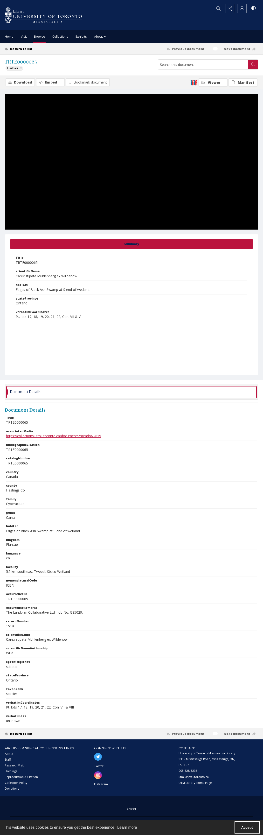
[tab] (131, 244)
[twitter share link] (98, 757)
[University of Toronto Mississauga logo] (43, 15)
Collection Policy (16, 783)
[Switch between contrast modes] (253, 8)
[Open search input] (217, 8)
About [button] (101, 36)
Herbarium (14, 68)
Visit (24, 36)
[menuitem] (131, 808)
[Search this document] (203, 64)
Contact (131, 809)
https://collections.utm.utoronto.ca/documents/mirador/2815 (53, 436)
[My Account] (241, 8)
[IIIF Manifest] (242, 82)
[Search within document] (253, 64)
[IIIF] (194, 82)
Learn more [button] (127, 827)
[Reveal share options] (229, 8)
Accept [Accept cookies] (247, 827)
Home (9, 36)
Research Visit (14, 765)
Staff (8, 760)
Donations (12, 788)
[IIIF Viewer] (213, 82)
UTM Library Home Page (195, 783)
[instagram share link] (98, 775)
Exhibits (81, 36)
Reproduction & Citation (21, 777)
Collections (60, 36)
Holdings (11, 771)
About (9, 754)
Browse (39, 36)
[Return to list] (39, 48)
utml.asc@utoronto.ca (194, 777)
